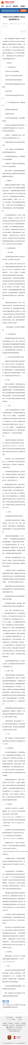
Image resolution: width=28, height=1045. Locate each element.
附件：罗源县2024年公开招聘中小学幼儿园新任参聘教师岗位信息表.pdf (14, 1006)
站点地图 (23, 1023)
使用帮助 (5, 1023)
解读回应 (15, 6)
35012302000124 (18, 1027)
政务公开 (8, 6)
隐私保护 (11, 1023)
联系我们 (17, 1023)
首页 (2, 6)
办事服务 (23, 6)
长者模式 (23, 10)
